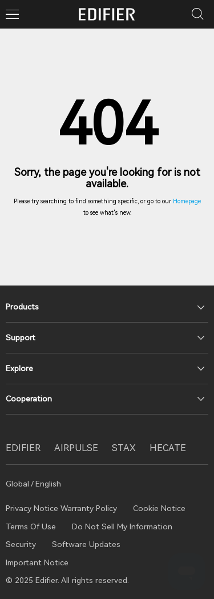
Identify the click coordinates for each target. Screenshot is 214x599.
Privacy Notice (33, 508)
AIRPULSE (76, 448)
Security (21, 544)
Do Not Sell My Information (122, 526)
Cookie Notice (159, 508)
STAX (124, 448)
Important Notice (37, 562)
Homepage (187, 201)
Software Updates (86, 544)
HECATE (168, 448)
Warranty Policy (88, 508)
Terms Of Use (31, 526)
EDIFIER (23, 448)
